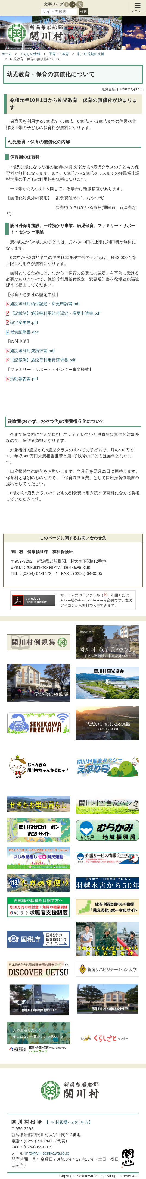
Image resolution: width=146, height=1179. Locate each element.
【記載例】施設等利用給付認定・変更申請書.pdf (55, 313)
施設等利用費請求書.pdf (32, 350)
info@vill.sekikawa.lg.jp (47, 1153)
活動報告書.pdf (24, 378)
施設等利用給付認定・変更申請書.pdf (45, 303)
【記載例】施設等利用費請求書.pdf (42, 360)
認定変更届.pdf (24, 322)
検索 (83, 12)
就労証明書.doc (24, 332)
